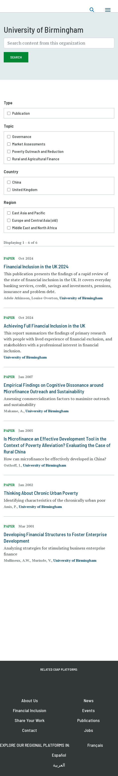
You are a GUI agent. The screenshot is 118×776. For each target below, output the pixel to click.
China (16, 182)
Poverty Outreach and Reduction (38, 151)
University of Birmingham (81, 298)
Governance (21, 136)
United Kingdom (24, 189)
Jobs (88, 730)
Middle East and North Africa (34, 227)
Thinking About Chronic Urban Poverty (41, 493)
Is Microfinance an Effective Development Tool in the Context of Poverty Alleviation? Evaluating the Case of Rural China (57, 445)
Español (59, 755)
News (88, 700)
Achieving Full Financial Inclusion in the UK (44, 326)
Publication (21, 113)
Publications (88, 720)
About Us (29, 700)
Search (16, 57)
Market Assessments (28, 143)
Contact (29, 730)
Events (88, 710)
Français (95, 745)
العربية (59, 765)
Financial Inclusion (29, 710)
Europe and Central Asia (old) (35, 220)
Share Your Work (29, 720)
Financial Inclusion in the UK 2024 (36, 266)
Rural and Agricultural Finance (35, 158)
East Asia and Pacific (28, 212)
